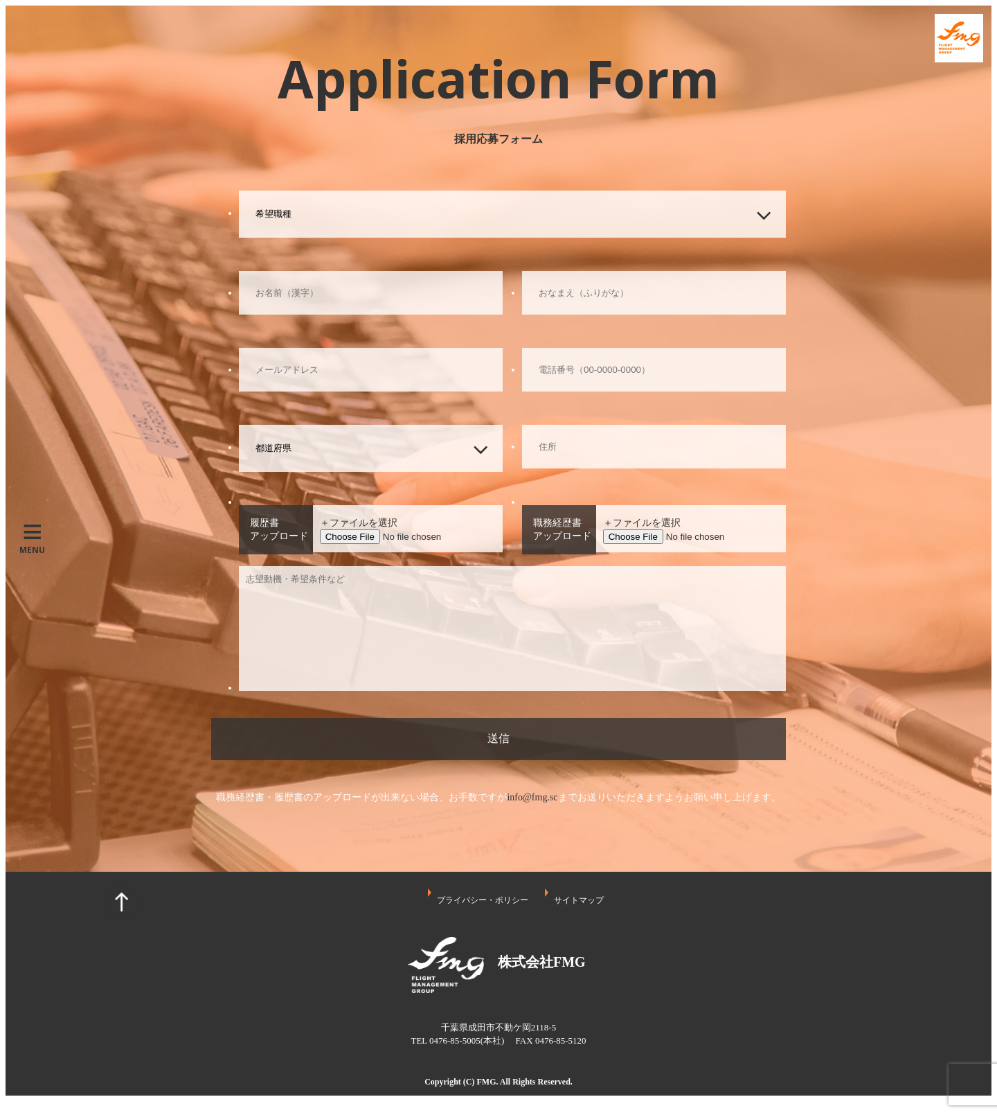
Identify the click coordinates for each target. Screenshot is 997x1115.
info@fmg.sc (532, 797)
